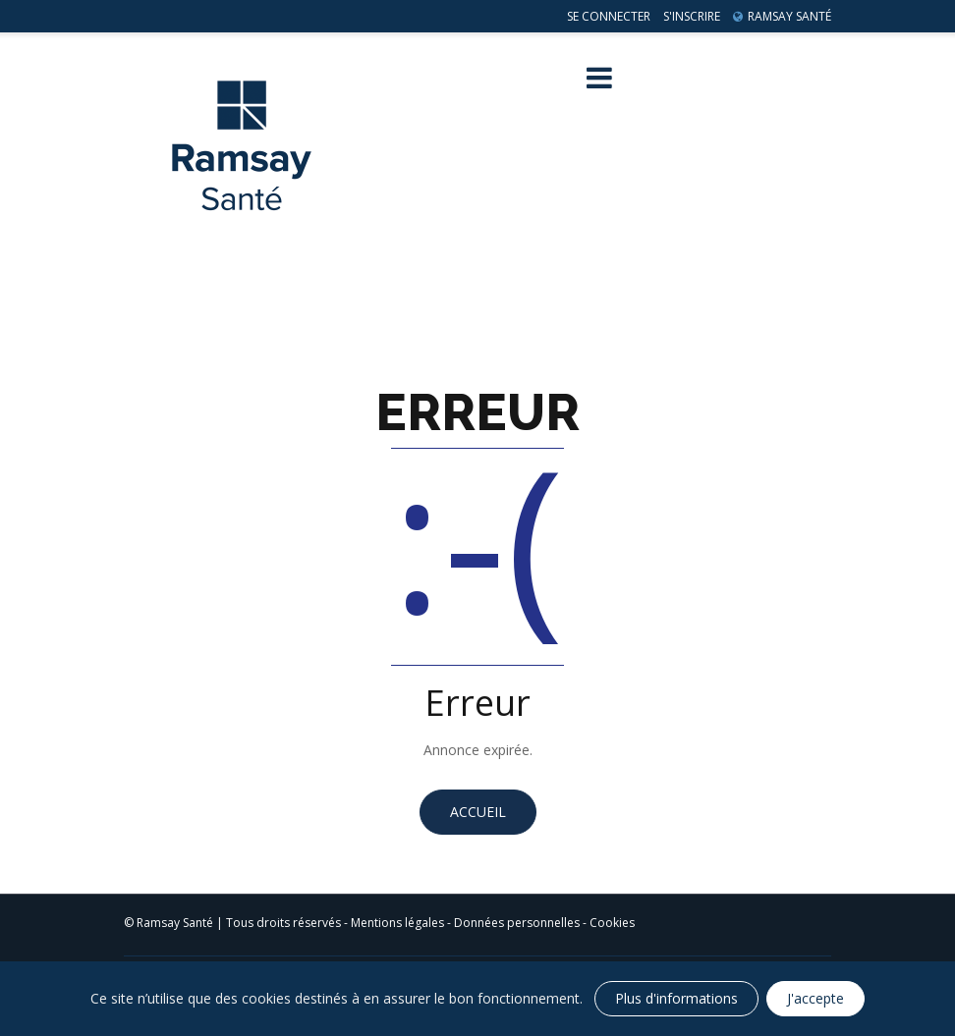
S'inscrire (691, 16)
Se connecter (608, 16)
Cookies (612, 922)
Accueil (478, 811)
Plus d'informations (676, 998)
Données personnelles (517, 922)
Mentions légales (397, 922)
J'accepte (815, 998)
